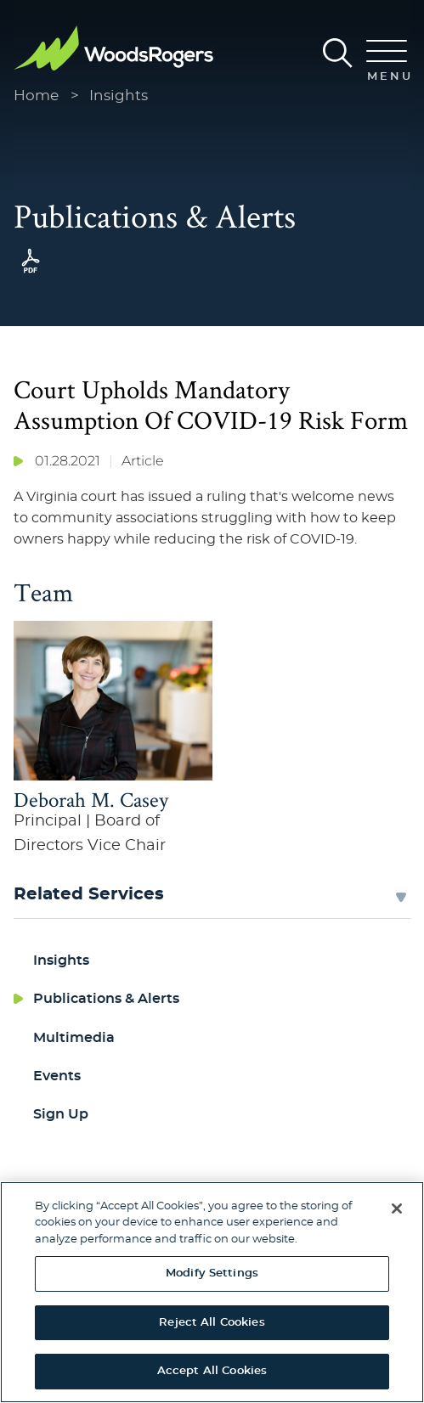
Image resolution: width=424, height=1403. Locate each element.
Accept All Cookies (212, 1371)
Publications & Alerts (106, 999)
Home (36, 95)
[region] (212, 1292)
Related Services (89, 894)
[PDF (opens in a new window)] (31, 273)
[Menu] (386, 62)
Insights (118, 95)
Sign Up (60, 1114)
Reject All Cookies (211, 1322)
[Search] (338, 53)
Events (57, 1076)
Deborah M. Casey (91, 799)
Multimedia (74, 1038)
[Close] (397, 1208)
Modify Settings (212, 1273)
